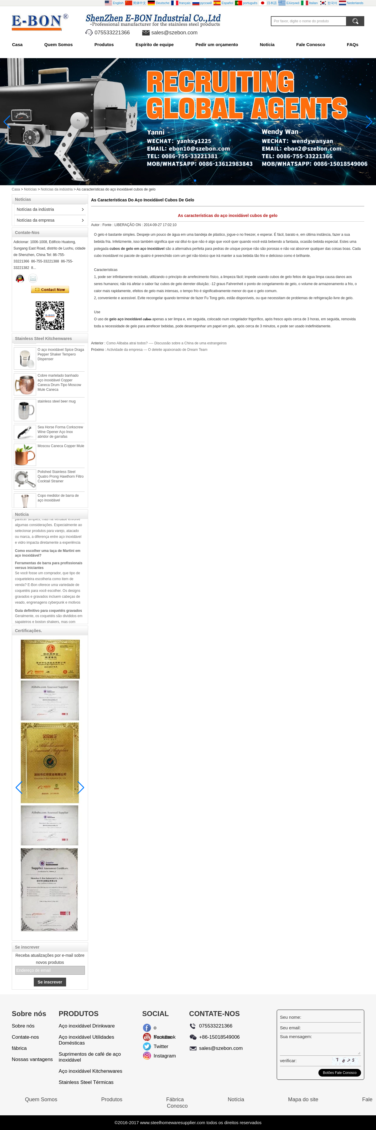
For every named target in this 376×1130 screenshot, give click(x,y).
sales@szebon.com (174, 33)
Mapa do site (303, 1099)
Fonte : (109, 225)
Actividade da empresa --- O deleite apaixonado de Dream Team (157, 350)
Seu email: (290, 1027)
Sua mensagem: (296, 1036)
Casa (17, 44)
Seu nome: (290, 1017)
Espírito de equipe (154, 44)
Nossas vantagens (32, 1059)
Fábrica (175, 1099)
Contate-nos (25, 1037)
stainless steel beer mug (56, 404)
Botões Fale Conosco (340, 1073)
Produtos (104, 44)
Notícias (30, 189)
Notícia (267, 44)
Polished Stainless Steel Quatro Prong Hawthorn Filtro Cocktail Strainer (61, 479)
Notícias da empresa (35, 220)
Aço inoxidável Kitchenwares (90, 1071)
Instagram (158, 1056)
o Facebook (158, 1029)
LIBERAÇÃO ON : (129, 225)
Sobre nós (23, 1026)
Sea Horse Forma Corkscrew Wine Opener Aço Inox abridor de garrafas (60, 435)
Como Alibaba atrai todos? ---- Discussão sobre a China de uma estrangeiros (166, 343)
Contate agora (50, 290)
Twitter (158, 1046)
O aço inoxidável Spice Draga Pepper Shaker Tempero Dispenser (61, 357)
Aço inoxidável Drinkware (87, 1026)
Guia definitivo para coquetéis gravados (48, 613)
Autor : (97, 225)
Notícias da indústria (57, 189)
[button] (181, 180)
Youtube (158, 1037)
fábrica (19, 1048)
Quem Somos (58, 44)
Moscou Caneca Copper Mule (61, 449)
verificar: (288, 1060)
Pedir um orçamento (216, 44)
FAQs (352, 44)
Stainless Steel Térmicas (86, 1082)
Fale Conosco (310, 44)
